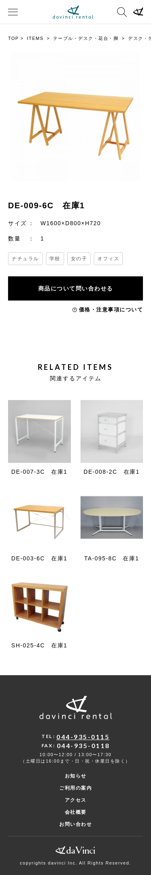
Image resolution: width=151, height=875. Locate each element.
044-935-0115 (83, 736)
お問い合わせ (75, 824)
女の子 (79, 258)
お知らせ (76, 776)
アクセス (76, 800)
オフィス (108, 258)
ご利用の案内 (75, 788)
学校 (55, 258)
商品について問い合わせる (75, 288)
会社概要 (76, 812)
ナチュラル (25, 258)
